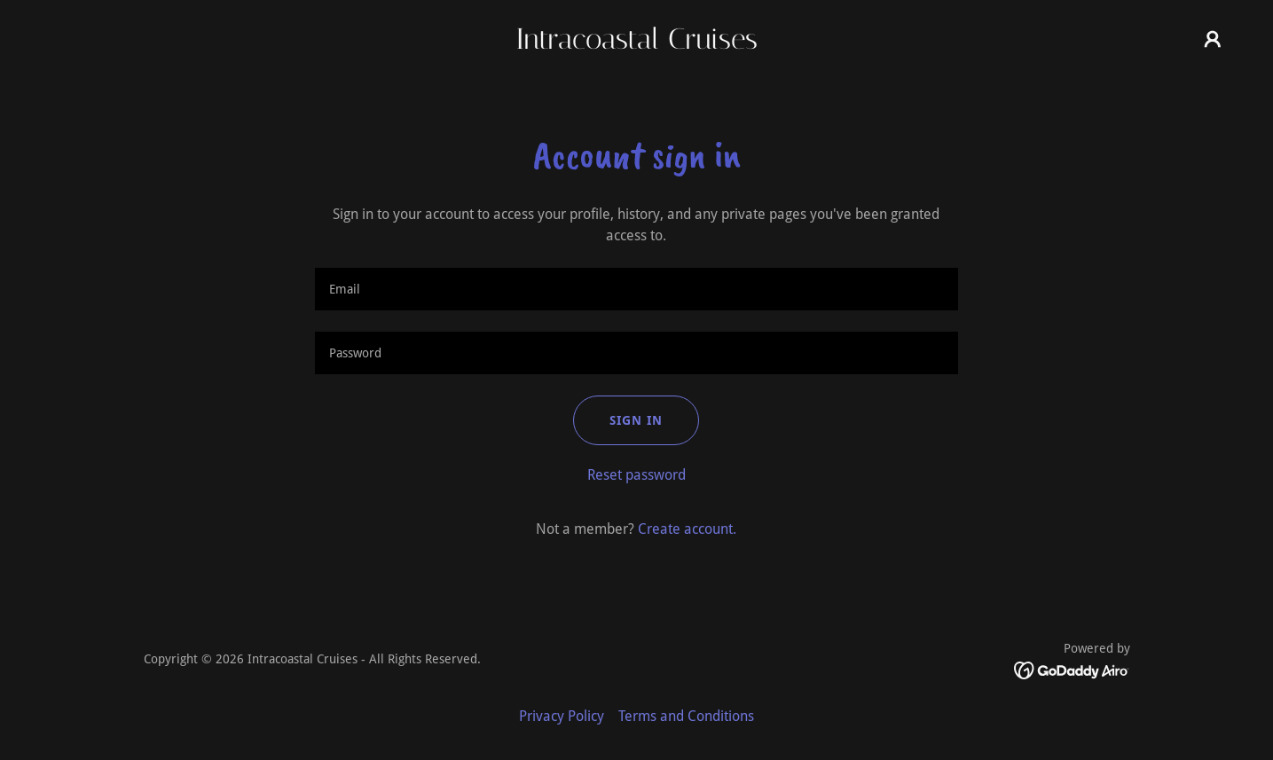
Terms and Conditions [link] (686, 716)
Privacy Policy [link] (561, 716)
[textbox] (636, 289)
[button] (1212, 39)
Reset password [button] (636, 474)
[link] (636, 43)
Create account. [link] (687, 529)
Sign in (636, 420)
